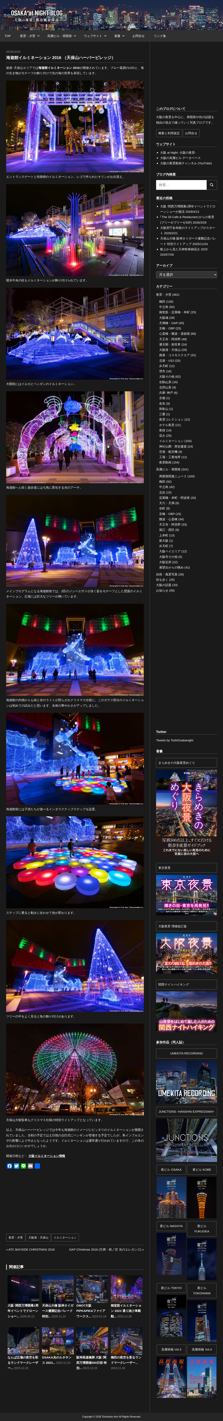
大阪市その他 (168, 556)
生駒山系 (165, 382)
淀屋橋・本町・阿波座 (174, 497)
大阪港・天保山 (38, 1237)
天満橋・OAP (168, 323)
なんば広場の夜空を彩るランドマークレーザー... (23, 1363)
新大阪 (163, 540)
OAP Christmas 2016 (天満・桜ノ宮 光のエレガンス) (105, 1249)
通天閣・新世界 (170, 344)
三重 (162, 414)
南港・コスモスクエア (174, 355)
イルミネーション (65, 1237)
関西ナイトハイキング (173, 984)
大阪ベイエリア (170, 551)
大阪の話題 (163, 585)
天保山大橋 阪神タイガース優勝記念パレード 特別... (57, 1311)
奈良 (162, 403)
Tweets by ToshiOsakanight (174, 740)
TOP (8, 36)
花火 (162, 435)
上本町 (163, 535)
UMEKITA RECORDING (186, 1053)
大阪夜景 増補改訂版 (172, 926)
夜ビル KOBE (202, 1169)
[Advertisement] (44, 1203)
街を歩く (162, 579)
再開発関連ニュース (173, 476)
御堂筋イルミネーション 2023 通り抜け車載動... (126, 1311)
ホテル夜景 (166, 425)
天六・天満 (166, 503)
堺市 (162, 371)
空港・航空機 (168, 451)
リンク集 (160, 36)
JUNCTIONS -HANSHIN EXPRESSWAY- (187, 1111)
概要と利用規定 (169, 133)
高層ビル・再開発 (61, 36)
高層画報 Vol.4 (202, 1349)
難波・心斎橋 (168, 519)
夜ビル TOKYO (171, 1288)
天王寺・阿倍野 (170, 339)
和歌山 (163, 409)
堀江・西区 (166, 529)
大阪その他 (166, 376)
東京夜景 (164, 867)
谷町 (162, 508)
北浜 (162, 492)
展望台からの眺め (171, 567)
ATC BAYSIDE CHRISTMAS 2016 (31, 1249)
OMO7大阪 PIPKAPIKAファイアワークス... (90, 1311)
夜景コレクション (171, 419)
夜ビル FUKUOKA (201, 1228)
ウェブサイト (95, 36)
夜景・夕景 (30, 36)
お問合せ (138, 36)
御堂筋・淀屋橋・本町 (174, 312)
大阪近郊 (165, 562)
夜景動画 (165, 462)
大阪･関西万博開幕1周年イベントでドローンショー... (23, 1311)
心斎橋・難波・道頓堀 (174, 333)
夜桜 (162, 430)
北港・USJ (166, 360)
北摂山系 (165, 387)
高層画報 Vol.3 (171, 1349)
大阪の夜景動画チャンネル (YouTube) (186, 163)
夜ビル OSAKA (171, 1169)
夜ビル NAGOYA (171, 1226)
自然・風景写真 (167, 574)
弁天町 (163, 366)
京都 (162, 398)
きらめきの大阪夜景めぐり (176, 762)
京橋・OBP (167, 328)
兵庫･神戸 (166, 392)
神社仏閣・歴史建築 (173, 446)
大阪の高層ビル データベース (180, 158)
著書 (119, 36)
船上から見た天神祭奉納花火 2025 (184, 249)
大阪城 (163, 317)
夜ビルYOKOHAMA (202, 1290)
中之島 (163, 307)
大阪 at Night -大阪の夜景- (178, 152)
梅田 (162, 301)
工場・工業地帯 (170, 457)
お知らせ (162, 590)
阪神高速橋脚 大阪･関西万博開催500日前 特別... (91, 1363)
